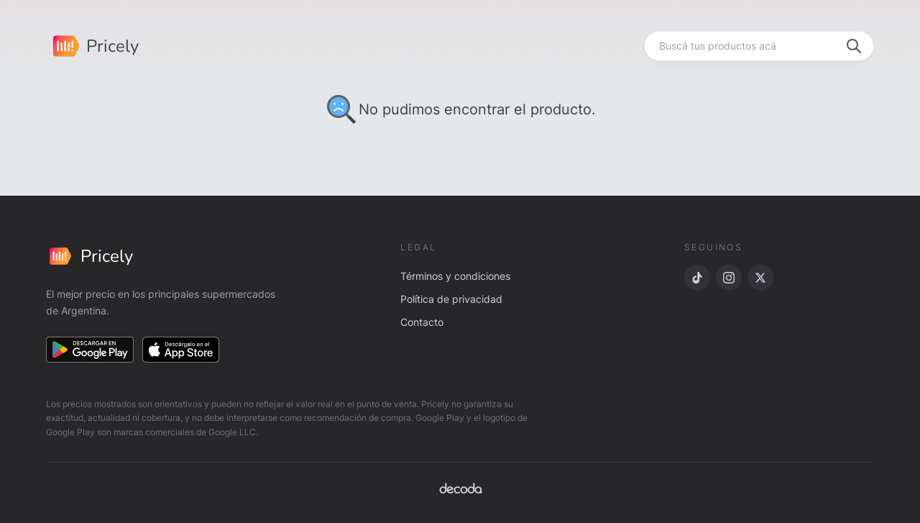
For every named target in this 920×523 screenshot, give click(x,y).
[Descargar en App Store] (181, 350)
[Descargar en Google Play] (90, 350)
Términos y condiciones (455, 276)
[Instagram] (729, 278)
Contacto (421, 322)
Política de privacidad (451, 299)
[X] (760, 278)
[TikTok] (697, 278)
